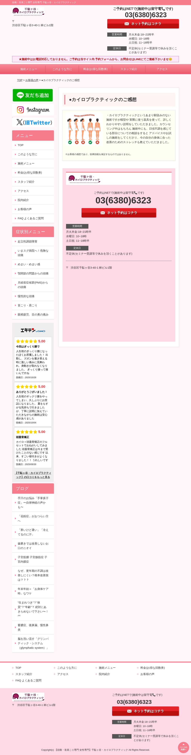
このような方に (62, 69)
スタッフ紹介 (128, 69)
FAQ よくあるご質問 (31, 218)
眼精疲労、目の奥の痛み (33, 314)
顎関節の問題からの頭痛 (33, 273)
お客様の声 (31, 80)
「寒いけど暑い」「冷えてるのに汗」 (33, 532)
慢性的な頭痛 (26, 296)
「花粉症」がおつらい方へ (33, 518)
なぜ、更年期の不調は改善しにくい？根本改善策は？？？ (33, 575)
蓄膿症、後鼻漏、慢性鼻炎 (33, 627)
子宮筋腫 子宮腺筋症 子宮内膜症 (32, 559)
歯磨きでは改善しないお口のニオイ (33, 546)
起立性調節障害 (27, 241)
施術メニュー (28, 69)
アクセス (162, 69)
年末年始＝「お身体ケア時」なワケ (33, 591)
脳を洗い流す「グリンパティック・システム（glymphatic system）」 (33, 643)
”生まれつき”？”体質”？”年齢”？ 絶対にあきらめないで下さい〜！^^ (33, 609)
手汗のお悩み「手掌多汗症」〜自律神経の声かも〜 (33, 502)
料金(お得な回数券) (95, 69)
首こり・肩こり (27, 305)
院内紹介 (23, 200)
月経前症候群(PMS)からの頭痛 (33, 285)
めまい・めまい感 (29, 264)
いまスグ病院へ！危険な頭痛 (33, 253)
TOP (19, 80)
